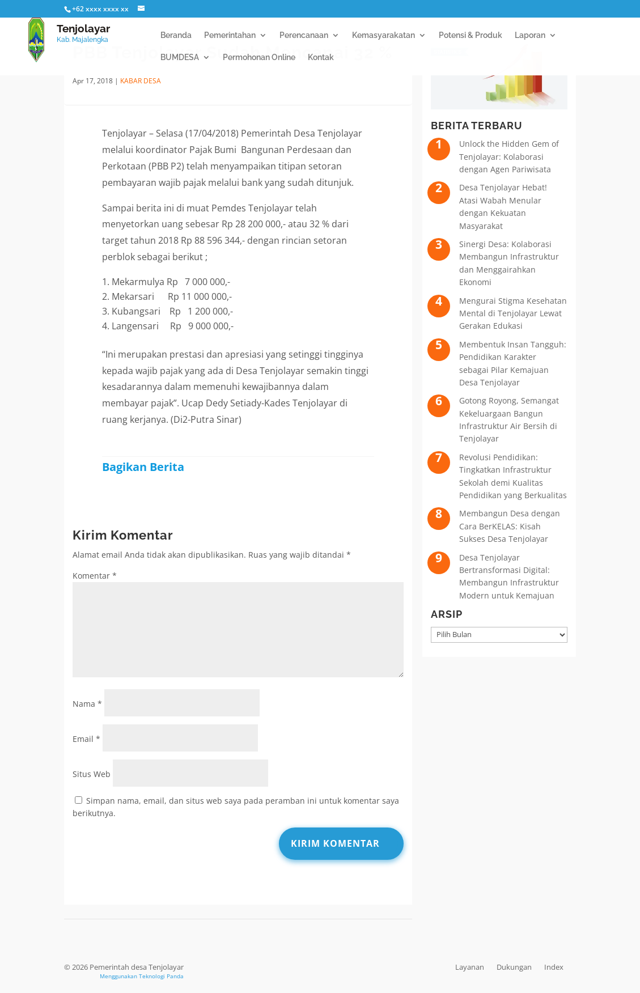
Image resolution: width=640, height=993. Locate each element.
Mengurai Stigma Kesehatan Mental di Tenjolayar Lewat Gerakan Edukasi (513, 313)
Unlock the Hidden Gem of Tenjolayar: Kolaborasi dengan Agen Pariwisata (509, 156)
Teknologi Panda (161, 976)
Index (553, 967)
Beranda (176, 35)
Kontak (321, 57)
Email (86, 738)
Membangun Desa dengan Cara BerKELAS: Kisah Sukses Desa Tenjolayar (509, 526)
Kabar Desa (140, 81)
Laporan (530, 35)
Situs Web (92, 774)
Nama (87, 703)
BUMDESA (179, 57)
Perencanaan (303, 35)
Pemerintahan (230, 35)
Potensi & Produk (470, 35)
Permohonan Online (259, 57)
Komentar (95, 575)
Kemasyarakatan (383, 35)
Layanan (469, 967)
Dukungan (514, 967)
